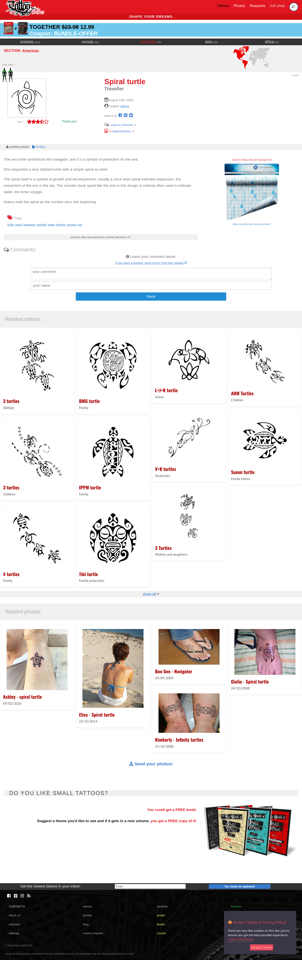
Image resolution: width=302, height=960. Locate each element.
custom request (93, 933)
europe (90, 41)
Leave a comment (118, 124)
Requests (257, 6)
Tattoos (223, 6)
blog (85, 924)
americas (151, 41)
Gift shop (277, 6)
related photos (117, 131)
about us (14, 915)
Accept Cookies (261, 947)
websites (14, 924)
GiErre (124, 106)
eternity (61, 224)
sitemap (14, 933)
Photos (239, 6)
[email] (150, 886)
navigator (29, 224)
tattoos (87, 906)
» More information (241, 939)
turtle (10, 224)
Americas (30, 51)
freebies (236, 906)
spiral (18, 224)
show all (149, 594)
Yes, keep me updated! (239, 886)
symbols (162, 906)
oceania (30, 41)
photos (87, 915)
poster (161, 915)
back (294, 75)
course (161, 933)
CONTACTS (17, 906)
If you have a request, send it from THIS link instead (151, 263)
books (161, 924)
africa (272, 41)
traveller (41, 224)
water (51, 224)
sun (79, 224)
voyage (71, 224)
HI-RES (38, 146)
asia (211, 41)
